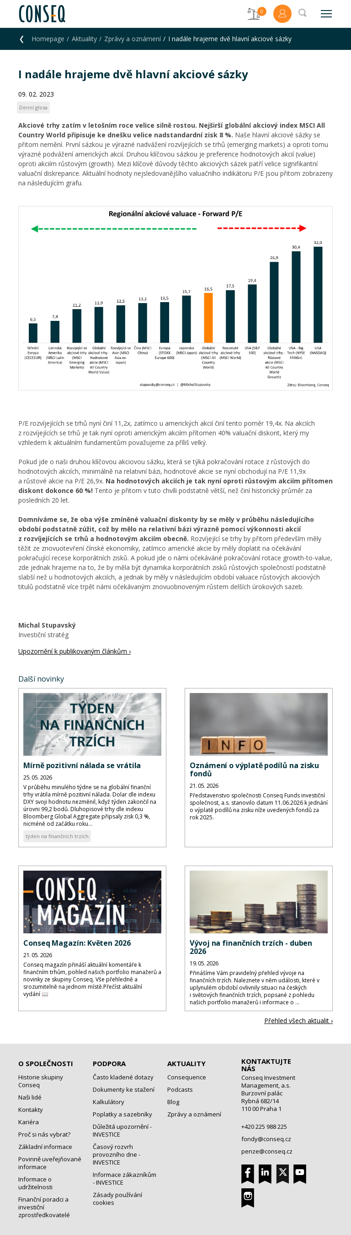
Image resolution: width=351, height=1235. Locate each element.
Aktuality (84, 38)
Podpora (109, 1063)
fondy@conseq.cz (266, 1139)
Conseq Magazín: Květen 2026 (77, 943)
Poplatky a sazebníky (122, 1114)
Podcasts (180, 1089)
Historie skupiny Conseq (40, 1081)
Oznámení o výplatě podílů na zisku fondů (254, 769)
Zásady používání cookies (117, 1199)
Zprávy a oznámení (132, 38)
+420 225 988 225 (264, 1126)
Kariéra (28, 1122)
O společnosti (45, 1063)
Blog (173, 1102)
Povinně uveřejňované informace (49, 1163)
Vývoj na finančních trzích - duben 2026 (251, 947)
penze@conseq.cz (266, 1151)
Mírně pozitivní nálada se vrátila (82, 765)
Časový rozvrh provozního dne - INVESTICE (116, 1154)
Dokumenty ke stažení (123, 1089)
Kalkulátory (108, 1102)
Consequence (186, 1077)
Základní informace (45, 1147)
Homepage (48, 38)
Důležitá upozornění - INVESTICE (122, 1130)
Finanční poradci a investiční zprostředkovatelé (44, 1207)
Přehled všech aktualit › (298, 1020)
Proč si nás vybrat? (44, 1134)
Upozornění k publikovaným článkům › (74, 651)
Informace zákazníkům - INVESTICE (124, 1178)
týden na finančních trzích (57, 836)
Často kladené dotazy (123, 1077)
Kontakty (30, 1109)
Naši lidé (30, 1097)
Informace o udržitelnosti (35, 1183)
